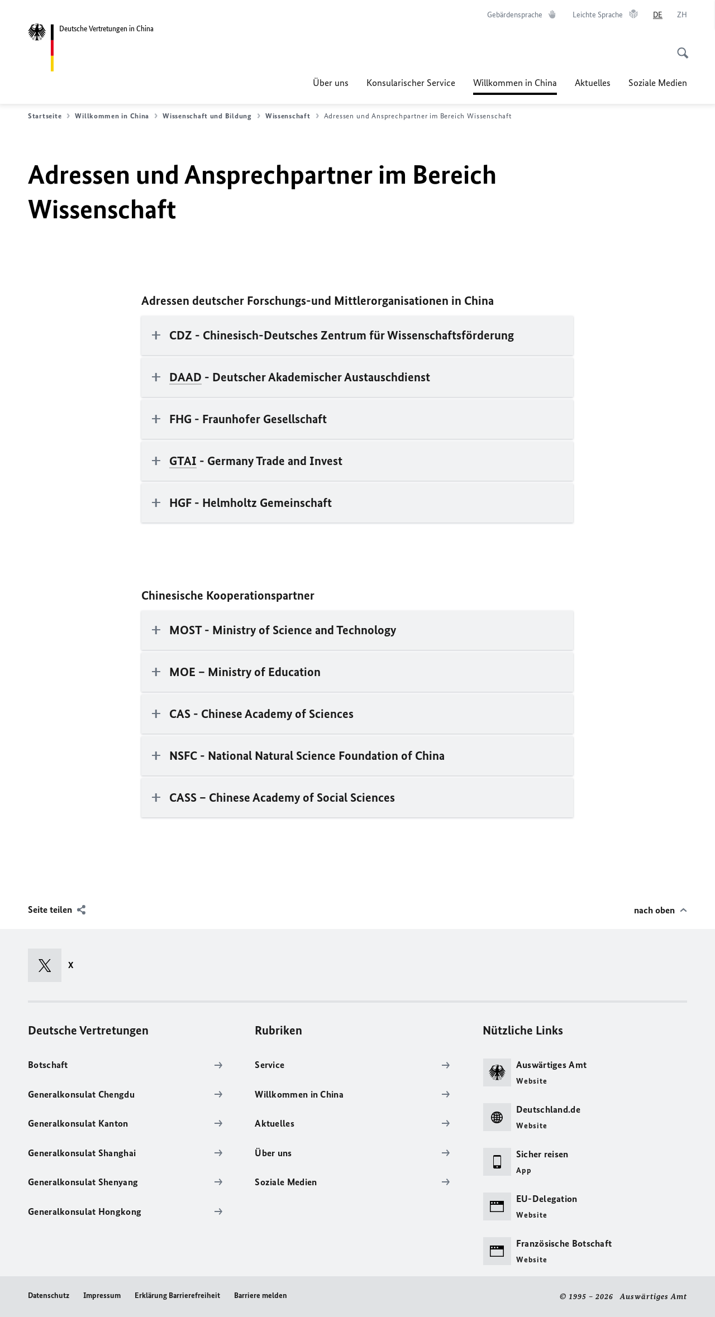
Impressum (102, 1295)
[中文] (682, 15)
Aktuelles (593, 82)
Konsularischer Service (410, 82)
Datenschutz (48, 1295)
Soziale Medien (657, 82)
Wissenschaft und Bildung (211, 116)
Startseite (49, 116)
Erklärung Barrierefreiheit (177, 1295)
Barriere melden (260, 1295)
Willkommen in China (515, 82)
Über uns (331, 82)
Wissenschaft (292, 116)
